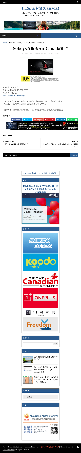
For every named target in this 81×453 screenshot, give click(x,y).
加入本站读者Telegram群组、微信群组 (40, 173)
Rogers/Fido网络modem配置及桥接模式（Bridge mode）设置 (45, 369)
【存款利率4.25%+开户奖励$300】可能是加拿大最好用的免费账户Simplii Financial (40, 189)
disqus (74, 155)
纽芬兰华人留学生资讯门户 (50, 447)
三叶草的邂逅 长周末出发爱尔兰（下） (45, 358)
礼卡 (10, 43)
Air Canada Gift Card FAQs (14, 96)
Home (5, 43)
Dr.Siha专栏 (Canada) (40, 8)
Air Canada (17, 43)
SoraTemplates (8, 450)
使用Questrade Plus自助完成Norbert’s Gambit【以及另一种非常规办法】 (46, 380)
